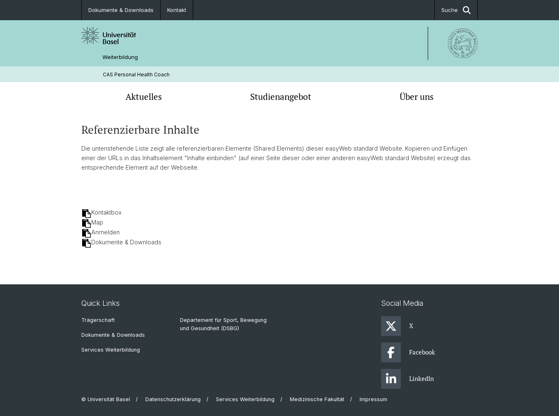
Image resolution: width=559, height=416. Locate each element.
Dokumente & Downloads (121, 10)
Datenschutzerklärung (173, 399)
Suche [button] (456, 10)
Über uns (416, 96)
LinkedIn (407, 379)
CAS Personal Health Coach (136, 74)
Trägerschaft (98, 320)
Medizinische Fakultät (317, 399)
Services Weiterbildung (110, 350)
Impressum (373, 399)
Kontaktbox (106, 212)
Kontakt (176, 10)
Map (97, 222)
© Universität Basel (105, 399)
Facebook (408, 352)
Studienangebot (280, 96)
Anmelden (105, 232)
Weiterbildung (120, 57)
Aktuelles (144, 96)
